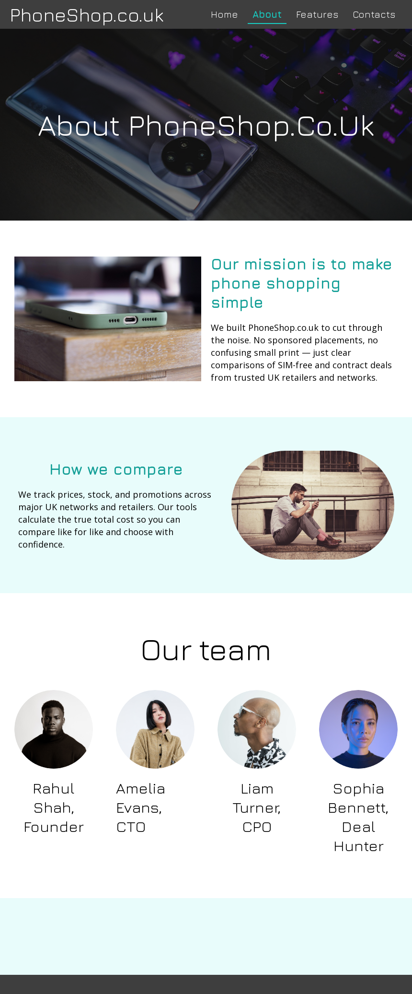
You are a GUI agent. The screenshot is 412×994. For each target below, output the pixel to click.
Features (317, 14)
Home (224, 14)
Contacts (374, 14)
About (267, 14)
